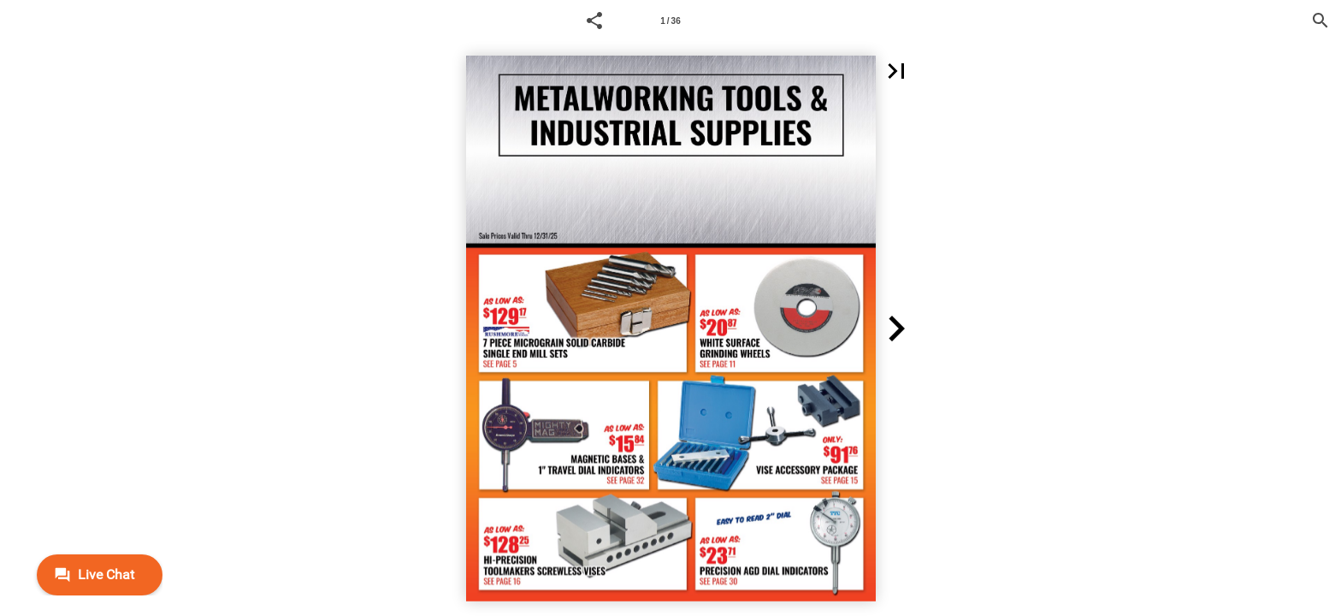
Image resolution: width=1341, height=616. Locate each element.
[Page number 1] (670, 20)
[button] (594, 20)
